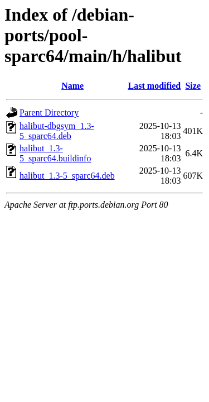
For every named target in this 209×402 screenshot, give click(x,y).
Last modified (154, 85)
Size (193, 85)
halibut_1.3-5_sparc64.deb (67, 175)
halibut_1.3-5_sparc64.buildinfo (55, 153)
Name (72, 85)
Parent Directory (49, 112)
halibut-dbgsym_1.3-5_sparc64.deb (57, 131)
